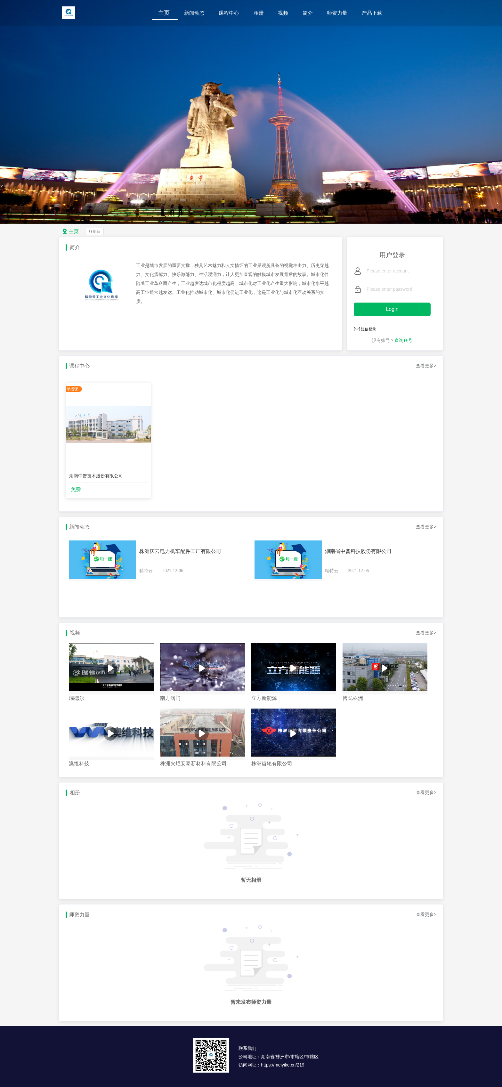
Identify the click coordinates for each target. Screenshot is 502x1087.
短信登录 (368, 329)
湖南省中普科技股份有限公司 (358, 551)
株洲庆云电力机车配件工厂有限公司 (180, 551)
